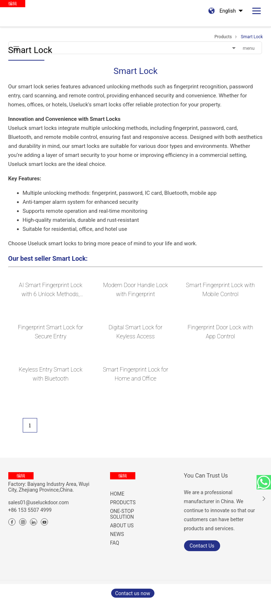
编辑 (21, 475)
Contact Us (201, 546)
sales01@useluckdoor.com (38, 502)
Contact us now (132, 593)
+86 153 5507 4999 (30, 510)
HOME (117, 494)
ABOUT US (122, 525)
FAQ (114, 543)
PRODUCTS (123, 502)
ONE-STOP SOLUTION (122, 514)
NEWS (117, 534)
